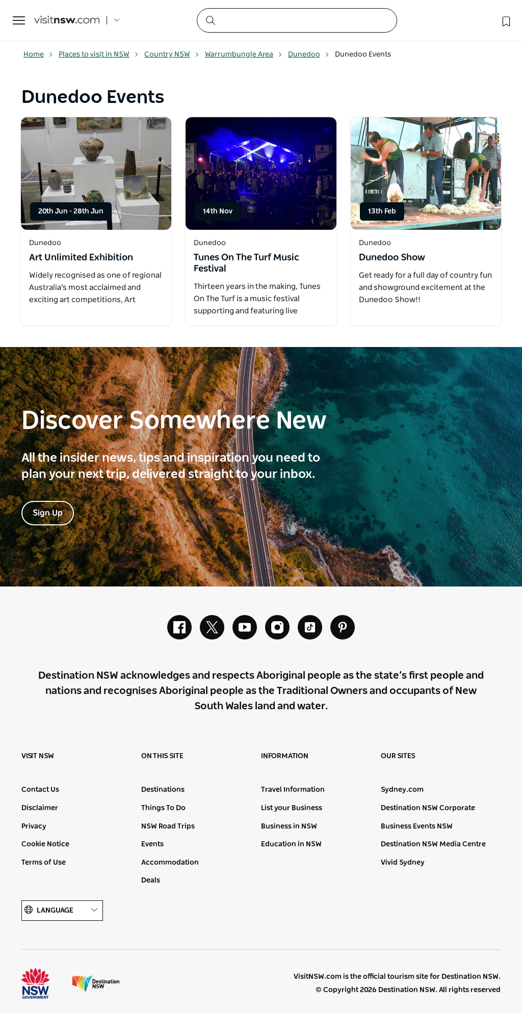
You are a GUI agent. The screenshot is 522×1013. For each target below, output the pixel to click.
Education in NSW (291, 844)
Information (284, 756)
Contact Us (40, 789)
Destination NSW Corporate (428, 808)
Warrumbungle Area (243, 54)
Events (152, 844)
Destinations (163, 789)
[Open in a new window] (96, 173)
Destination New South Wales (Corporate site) (95, 983)
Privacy (33, 826)
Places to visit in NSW (99, 54)
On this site (162, 756)
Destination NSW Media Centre (433, 844)
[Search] (297, 20)
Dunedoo (308, 54)
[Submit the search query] (210, 20)
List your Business (291, 808)
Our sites (398, 756)
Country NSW (171, 54)
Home (38, 54)
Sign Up (48, 513)
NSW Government (44, 983)
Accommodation (170, 862)
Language (62, 910)
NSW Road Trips (168, 826)
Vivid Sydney (403, 862)
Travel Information (293, 789)
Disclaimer (39, 808)
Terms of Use (43, 862)
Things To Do (163, 808)
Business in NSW (289, 826)
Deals (150, 880)
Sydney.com (402, 789)
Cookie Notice (45, 844)
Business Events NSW (417, 826)
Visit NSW (37, 756)
